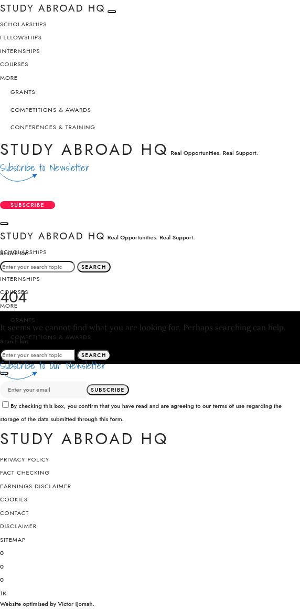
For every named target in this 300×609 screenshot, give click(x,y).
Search (93, 267)
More (9, 78)
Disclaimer (18, 526)
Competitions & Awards (50, 110)
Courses (14, 64)
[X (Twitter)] (2, 566)
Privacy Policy (24, 459)
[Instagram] (2, 579)
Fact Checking (25, 472)
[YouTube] (3, 592)
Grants (23, 92)
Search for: (14, 253)
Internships (20, 51)
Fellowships (21, 37)
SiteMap (13, 540)
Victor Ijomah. (76, 604)
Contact (14, 513)
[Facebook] (2, 552)
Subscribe (27, 205)
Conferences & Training (52, 127)
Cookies (14, 499)
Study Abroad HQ (84, 149)
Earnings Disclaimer (35, 486)
